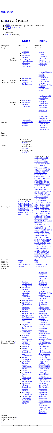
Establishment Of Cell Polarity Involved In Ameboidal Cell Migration (44, 372)
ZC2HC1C (37, 254)
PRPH (36, 226)
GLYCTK (42, 187)
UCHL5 (26, 214)
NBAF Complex (44, 385)
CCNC (44, 174)
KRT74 (36, 206)
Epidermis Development (43, 100)
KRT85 (42, 211)
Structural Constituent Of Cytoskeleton (43, 77)
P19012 (43, 266)
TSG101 (43, 246)
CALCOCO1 (38, 167)
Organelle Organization (26, 343)
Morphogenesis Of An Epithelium (45, 97)
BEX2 (36, 165)
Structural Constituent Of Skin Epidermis (27, 82)
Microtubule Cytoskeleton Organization (43, 390)
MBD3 (36, 217)
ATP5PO (47, 163)
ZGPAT (36, 256)
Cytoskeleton (43, 56)
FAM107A (37, 186)
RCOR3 (43, 230)
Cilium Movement (45, 402)
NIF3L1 (45, 219)
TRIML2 (37, 246)
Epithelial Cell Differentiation (43, 104)
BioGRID (8, 34)
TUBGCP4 (38, 248)
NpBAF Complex (44, 367)
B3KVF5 (37, 266)
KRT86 (47, 211)
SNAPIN (37, 239)
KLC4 (46, 197)
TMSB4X (37, 245)
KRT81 (42, 210)
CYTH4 (42, 178)
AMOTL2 (43, 160)
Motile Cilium (43, 394)
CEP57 (42, 176)
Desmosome (26, 59)
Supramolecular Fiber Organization (45, 308)
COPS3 (25, 201)
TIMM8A (43, 243)
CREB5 (37, 178)
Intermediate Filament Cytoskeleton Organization (26, 295)
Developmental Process (27, 373)
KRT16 (30, 203)
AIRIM (20, 201)
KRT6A (37, 202)
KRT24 (30, 205)
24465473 (25, 152)
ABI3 (40, 158)
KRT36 (30, 210)
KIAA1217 (46, 195)
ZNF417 (42, 256)
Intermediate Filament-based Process (27, 304)
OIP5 (36, 222)
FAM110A (45, 186)
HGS (48, 189)
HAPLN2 (37, 189)
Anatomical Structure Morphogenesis (27, 337)
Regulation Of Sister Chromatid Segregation (44, 381)
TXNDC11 (44, 250)
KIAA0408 (38, 195)
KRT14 (20, 203)
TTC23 (49, 246)
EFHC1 (46, 182)
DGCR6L (46, 180)
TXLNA (45, 248)
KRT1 (36, 198)
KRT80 (26, 41)
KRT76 (42, 206)
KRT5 (46, 200)
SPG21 (43, 239)
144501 (20, 260)
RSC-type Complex (45, 378)
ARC (36, 163)
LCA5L (25, 212)
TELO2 (36, 243)
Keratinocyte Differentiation (27, 393)
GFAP (36, 187)
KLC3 (41, 197)
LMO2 (30, 212)
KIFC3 (36, 197)
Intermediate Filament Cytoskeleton (26, 64)
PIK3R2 (45, 222)
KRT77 (47, 206)
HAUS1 (44, 189)
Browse (7, 23)
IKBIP (49, 191)
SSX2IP (48, 239)
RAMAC (37, 230)
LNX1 (36, 215)
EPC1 (42, 184)
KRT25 (20, 207)
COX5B (47, 176)
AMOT (36, 160)
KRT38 (20, 212)
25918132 (25, 148)
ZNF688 (43, 257)
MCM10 (42, 217)
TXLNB (37, 250)
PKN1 (36, 224)
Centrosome (42, 337)
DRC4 (36, 182)
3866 (36, 260)
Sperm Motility (44, 346)
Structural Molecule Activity (28, 312)
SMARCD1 (38, 237)
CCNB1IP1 (38, 174)
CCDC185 (37, 171)
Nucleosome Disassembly (43, 397)
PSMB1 (47, 226)
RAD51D (43, 228)
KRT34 (20, 210)
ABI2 (36, 158)
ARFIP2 (41, 163)
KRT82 (47, 210)
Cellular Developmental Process (27, 366)
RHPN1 (49, 230)
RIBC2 (42, 232)
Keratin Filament (27, 61)
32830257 (25, 143)
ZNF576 (48, 256)
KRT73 (47, 204)
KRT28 (25, 207)
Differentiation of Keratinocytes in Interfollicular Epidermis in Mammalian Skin (44, 125)
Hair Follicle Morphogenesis (27, 380)
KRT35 (25, 210)
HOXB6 (44, 191)
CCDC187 (45, 171)
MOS (36, 219)
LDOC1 (37, 213)
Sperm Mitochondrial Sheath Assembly (44, 405)
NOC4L (37, 221)
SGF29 (48, 233)
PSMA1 (41, 226)
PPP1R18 (42, 224)
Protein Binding (27, 78)
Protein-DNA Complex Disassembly (43, 411)
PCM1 (40, 222)
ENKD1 (37, 184)
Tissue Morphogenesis (27, 329)
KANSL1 (37, 193)
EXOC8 (47, 184)
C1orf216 (42, 165)
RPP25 (36, 233)
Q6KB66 (21, 266)
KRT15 (43, 41)
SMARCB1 (43, 235)
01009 (36, 262)
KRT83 (36, 211)
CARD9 (46, 167)
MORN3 (48, 217)
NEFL (40, 219)
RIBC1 (36, 232)
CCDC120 (46, 169)
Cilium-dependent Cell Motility (44, 356)
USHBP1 (37, 252)
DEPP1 (48, 178)
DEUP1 (40, 180)
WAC (47, 252)
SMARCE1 (46, 237)
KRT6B (42, 202)
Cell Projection (43, 387)
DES (35, 180)
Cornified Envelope (25, 390)
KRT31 (30, 207)
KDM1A (44, 193)
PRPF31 (48, 224)
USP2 (43, 252)
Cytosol (24, 53)
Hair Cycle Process (25, 402)
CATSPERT (38, 169)
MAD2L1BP (43, 215)
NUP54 (49, 221)
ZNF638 (37, 257)
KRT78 (36, 208)
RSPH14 (42, 233)
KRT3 (42, 200)
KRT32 (20, 209)
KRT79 (42, 208)
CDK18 (37, 176)
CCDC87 (37, 173)
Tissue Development (26, 377)
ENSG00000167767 (24, 264)
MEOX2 (20, 214)
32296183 (16, 27)
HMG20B (37, 191)
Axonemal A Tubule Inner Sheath (45, 340)
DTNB (41, 182)
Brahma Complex (44, 365)
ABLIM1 (45, 158)
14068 (20, 262)
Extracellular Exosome (43, 64)
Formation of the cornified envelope (27, 123)
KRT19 (20, 205)
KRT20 (25, 205)
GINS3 (30, 201)
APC (46, 162)
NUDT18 (43, 221)
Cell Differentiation (27, 355)
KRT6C (48, 202)
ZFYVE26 (45, 254)
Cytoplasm (25, 52)
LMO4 (47, 213)
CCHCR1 (44, 173)
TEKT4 (48, 241)
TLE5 (48, 243)
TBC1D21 (37, 241)
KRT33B (26, 209)
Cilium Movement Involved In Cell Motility (45, 361)
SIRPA (36, 235)
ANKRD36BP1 (39, 162)
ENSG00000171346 (41, 264)
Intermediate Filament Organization (26, 104)
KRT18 (41, 198)
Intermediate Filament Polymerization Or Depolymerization (45, 351)
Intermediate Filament (26, 56)
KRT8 (47, 208)
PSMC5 (37, 228)
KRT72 (42, 204)
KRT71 (36, 204)
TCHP (44, 241)
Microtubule (43, 400)
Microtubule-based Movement (45, 334)
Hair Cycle (25, 346)
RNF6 (47, 232)
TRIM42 (44, 245)
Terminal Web (26, 400)
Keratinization (26, 100)
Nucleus (41, 53)
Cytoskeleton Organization (26, 332)
